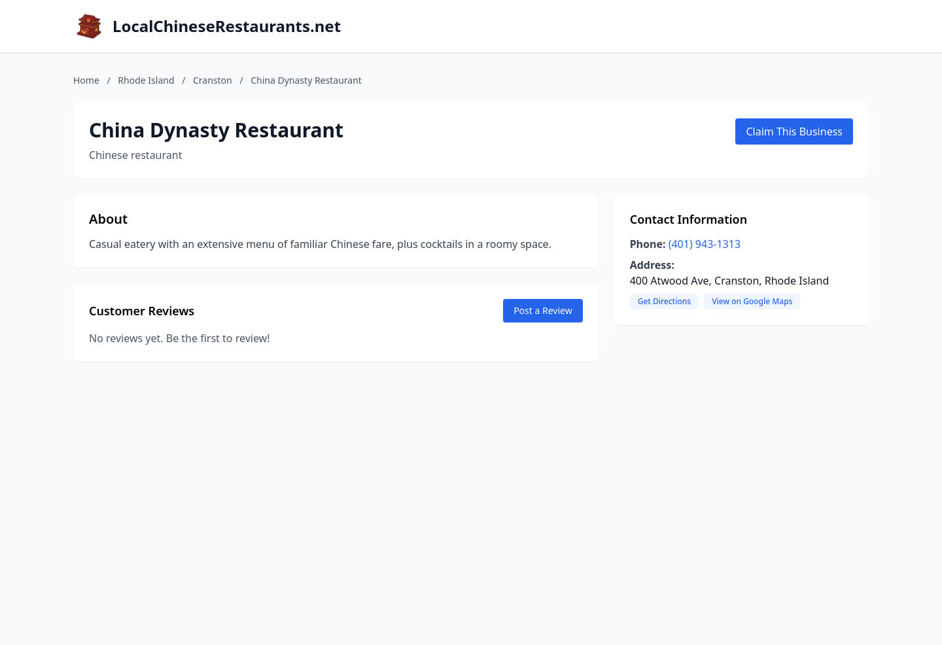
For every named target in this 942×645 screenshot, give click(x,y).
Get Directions (664, 301)
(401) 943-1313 (705, 244)
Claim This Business (794, 131)
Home (86, 80)
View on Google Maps (752, 301)
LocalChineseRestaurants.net (227, 26)
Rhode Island (146, 80)
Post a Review (543, 310)
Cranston (212, 80)
